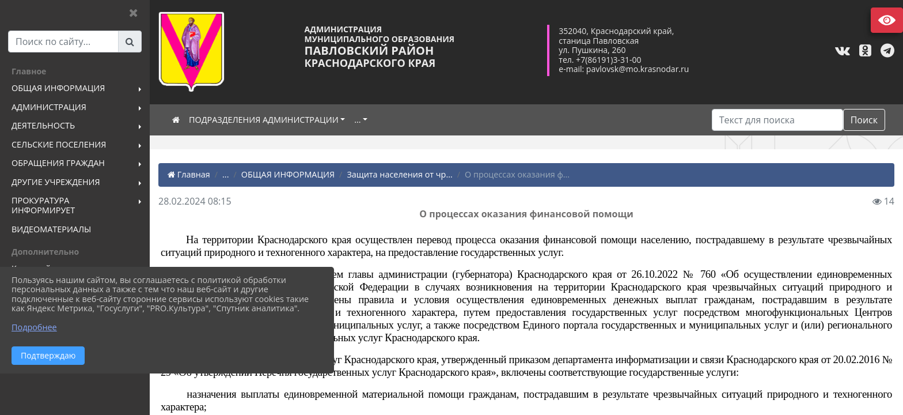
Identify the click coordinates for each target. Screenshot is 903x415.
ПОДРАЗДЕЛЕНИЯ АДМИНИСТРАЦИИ (264, 119)
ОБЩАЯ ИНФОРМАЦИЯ (288, 174)
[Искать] (777, 120)
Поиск (864, 120)
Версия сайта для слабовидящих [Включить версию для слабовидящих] (887, 20)
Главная (189, 174)
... (357, 119)
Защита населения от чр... (399, 174)
